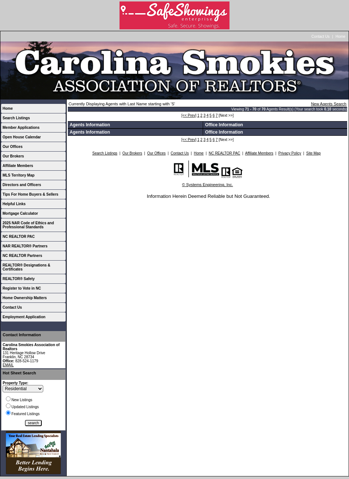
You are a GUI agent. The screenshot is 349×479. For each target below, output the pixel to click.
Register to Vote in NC (22, 288)
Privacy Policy (289, 153)
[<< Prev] (188, 115)
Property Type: (15, 383)
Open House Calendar (22, 137)
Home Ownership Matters (25, 298)
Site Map (313, 153)
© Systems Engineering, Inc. (207, 184)
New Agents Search (328, 104)
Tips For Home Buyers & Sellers (30, 194)
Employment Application (24, 317)
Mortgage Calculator (20, 213)
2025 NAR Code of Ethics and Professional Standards (28, 225)
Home (340, 37)
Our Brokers (13, 156)
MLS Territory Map (18, 175)
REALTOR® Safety (19, 279)
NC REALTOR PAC (19, 237)
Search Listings (16, 118)
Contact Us (321, 37)
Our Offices (12, 147)
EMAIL (8, 365)
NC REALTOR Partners (22, 256)
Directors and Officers (22, 185)
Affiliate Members (18, 166)
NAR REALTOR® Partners (25, 246)
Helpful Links (14, 204)
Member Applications (21, 128)
